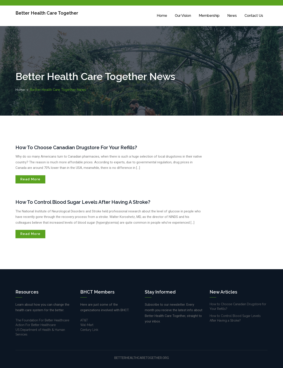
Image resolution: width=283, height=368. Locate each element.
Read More (30, 179)
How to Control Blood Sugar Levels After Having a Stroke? (82, 202)
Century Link (89, 330)
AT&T (84, 320)
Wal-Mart (86, 325)
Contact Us (254, 15)
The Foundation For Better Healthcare (42, 320)
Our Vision (183, 15)
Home (162, 15)
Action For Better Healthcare (35, 325)
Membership (209, 15)
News (232, 15)
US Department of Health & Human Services (40, 332)
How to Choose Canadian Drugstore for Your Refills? (76, 147)
